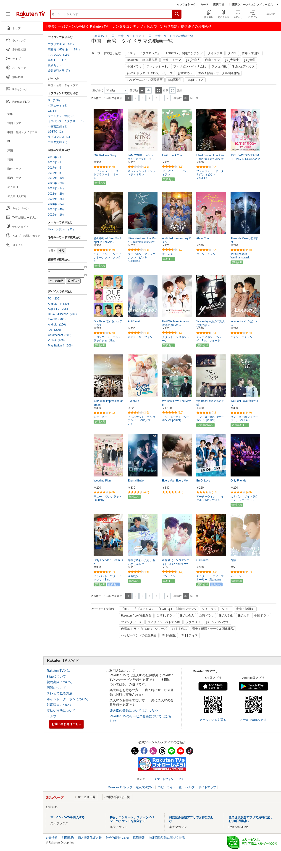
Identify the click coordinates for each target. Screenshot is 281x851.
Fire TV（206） (57, 319)
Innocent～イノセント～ (244, 323)
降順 (148, 90)
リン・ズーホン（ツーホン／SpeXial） (175, 418)
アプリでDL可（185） (61, 44)
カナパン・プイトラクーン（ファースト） (244, 498)
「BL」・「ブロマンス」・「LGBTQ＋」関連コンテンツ (165, 53)
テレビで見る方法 (59, 693)
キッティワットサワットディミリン (141, 172)
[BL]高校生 (175, 79)
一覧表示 (158, 90)
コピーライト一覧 (170, 787)
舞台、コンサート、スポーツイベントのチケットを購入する (132, 819)
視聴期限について (59, 682)
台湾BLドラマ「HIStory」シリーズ (150, 73)
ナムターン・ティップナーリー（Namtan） (210, 578)
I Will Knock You (172, 155)
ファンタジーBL (157, 66)
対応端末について (59, 705)
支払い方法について (61, 710)
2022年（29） (56, 193)
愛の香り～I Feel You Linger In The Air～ (108, 240)
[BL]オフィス (195, 79)
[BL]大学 (249, 60)
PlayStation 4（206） (61, 345)
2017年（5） (56, 167)
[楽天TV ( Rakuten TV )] (30, 16)
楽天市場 (218, 4)
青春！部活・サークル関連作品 (219, 73)
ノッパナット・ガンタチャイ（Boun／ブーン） (141, 420)
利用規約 (68, 837)
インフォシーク (186, 4)
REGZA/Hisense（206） (63, 314)
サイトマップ (207, 787)
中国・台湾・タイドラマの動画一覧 (169, 36)
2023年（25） (56, 198)
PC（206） (55, 298)
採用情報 (139, 837)
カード (204, 4)
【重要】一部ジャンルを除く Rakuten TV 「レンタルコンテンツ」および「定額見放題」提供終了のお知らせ (128, 26)
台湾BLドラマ (172, 60)
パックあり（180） (60, 54)
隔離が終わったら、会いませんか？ (141, 562)
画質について (56, 688)
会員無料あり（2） (59, 70)
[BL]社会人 (193, 60)
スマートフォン (163, 779)
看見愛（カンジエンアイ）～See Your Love (175, 562)
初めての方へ (145, 787)
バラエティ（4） (58, 105)
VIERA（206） (57, 340)
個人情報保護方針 (90, 837)
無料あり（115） (58, 60)
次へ (167, 98)
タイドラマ (215, 53)
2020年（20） (56, 183)
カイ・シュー (239, 576)
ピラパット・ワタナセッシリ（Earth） (107, 578)
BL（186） (54, 100)
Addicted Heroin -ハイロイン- (177, 240)
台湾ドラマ (212, 60)
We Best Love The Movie (176, 402)
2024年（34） (56, 204)
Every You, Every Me (175, 480)
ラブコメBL (219, 66)
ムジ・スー (100, 417)
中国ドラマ (134, 66)
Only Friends (238, 480)
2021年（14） (56, 188)
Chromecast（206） (60, 335)
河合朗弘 (133, 576)
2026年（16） (56, 214)
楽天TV (99, 36)
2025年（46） (56, 209)
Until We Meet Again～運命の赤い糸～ (176, 323)
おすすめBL (185, 73)
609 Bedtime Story (105, 155)
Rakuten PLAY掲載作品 (142, 60)
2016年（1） (56, 162)
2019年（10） (56, 178)
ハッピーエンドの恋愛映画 (145, 79)
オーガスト (169, 254)
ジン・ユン (169, 576)
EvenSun (133, 401)
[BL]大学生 (232, 60)
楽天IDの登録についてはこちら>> (134, 710)
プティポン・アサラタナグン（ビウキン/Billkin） (210, 174)
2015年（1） (56, 157)
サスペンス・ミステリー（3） (66, 121)
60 (191, 98)
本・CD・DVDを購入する (67, 817)
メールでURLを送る (213, 719)
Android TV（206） (60, 303)
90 (197, 98)
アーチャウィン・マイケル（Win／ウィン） (210, 498)
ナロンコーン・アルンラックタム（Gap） (107, 339)
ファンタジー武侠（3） (62, 116)
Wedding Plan (102, 480)
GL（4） (53, 110)
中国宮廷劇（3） (58, 126)
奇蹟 (233, 560)
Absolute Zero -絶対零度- (244, 240)
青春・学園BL (251, 53)
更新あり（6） (57, 65)
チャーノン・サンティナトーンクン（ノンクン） (107, 257)
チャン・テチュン (241, 337)
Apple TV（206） (58, 308)
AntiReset (134, 321)
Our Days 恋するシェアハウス (108, 323)
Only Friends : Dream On (108, 562)
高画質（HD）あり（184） (64, 49)
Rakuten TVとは (58, 670)
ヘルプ (51, 716)
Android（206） (58, 324)
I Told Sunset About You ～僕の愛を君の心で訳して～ (210, 159)
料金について (56, 676)
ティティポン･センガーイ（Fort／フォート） (210, 339)
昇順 (142, 90)
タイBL (232, 53)
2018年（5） (56, 172)
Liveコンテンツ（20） (61, 229)
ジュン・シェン (205, 254)
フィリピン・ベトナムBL (190, 66)
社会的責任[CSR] (117, 837)
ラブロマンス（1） (59, 136)
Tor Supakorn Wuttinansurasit (240, 255)
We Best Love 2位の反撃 (210, 402)
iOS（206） (55, 329)
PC (181, 779)
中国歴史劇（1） (58, 142)
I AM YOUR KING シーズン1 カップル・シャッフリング (142, 159)
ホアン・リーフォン (140, 337)
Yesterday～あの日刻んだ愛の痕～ (210, 323)
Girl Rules (202, 560)
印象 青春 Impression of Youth (108, 402)
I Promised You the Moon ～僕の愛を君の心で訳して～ (142, 242)
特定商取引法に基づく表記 (167, 837)
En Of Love (203, 480)
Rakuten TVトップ (120, 787)
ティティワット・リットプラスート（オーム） (107, 174)
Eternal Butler (136, 480)
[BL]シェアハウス (243, 66)
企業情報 (52, 837)
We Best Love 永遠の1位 (244, 402)
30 (185, 98)
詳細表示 (172, 90)
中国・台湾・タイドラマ (125, 36)
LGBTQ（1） (56, 131)
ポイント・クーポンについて (67, 699)
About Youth (203, 238)
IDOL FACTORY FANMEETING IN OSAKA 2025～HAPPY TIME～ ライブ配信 (245, 159)
